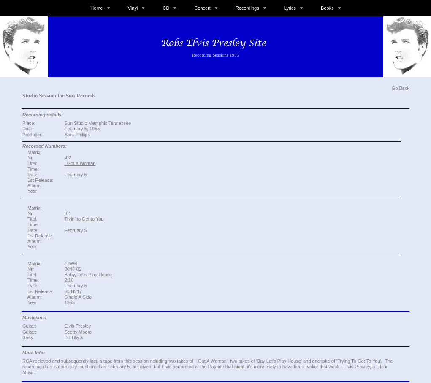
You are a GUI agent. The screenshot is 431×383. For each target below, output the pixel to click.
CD (166, 8)
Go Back (400, 88)
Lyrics (290, 8)
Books (327, 8)
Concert (202, 8)
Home (96, 8)
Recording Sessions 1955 (215, 54)
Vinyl (133, 8)
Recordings (247, 8)
